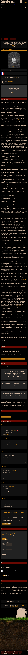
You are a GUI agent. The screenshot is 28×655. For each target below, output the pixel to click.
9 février (22, 73)
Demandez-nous (6, 523)
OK (14, 46)
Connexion (25, 2)
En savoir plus (14, 45)
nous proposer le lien (13, 589)
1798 (15, 73)
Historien (11, 444)
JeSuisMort (7, 2)
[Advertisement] (14, 23)
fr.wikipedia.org (7, 343)
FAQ (18, 605)
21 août (12, 73)
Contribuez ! (14, 92)
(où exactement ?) (11, 81)
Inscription (25, 1)
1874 (25, 73)
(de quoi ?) (16, 77)
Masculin (7, 434)
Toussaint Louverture (6, 285)
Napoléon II (10, 290)
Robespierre (19, 305)
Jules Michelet (12, 39)
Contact (16, 606)
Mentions (22, 605)
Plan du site (12, 606)
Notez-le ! (14, 66)
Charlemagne (20, 119)
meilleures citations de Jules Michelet (17, 404)
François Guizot (20, 157)
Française (14, 430)
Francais (6, 73)
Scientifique (16, 444)
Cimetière (6, 39)
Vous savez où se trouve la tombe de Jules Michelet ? (13, 359)
